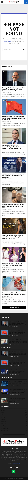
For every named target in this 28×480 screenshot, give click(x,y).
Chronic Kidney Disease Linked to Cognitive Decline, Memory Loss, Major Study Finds (14, 294)
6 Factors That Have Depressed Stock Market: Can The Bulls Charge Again (17, 400)
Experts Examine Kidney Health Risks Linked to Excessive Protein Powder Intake (13, 206)
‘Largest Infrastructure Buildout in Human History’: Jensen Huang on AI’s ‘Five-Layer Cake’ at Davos (18, 391)
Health (4, 188)
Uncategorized (4, 430)
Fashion (2, 415)
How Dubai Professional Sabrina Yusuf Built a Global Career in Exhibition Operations (13, 175)
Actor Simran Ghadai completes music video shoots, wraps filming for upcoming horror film (13, 236)
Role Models (3, 423)
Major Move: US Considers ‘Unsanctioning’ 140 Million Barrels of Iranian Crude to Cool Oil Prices (13, 146)
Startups (3, 419)
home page (7, 41)
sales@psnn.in (16, 463)
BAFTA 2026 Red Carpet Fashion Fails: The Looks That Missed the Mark (13, 264)
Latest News (7, 67)
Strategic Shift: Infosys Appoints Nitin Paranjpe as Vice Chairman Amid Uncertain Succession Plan (13, 89)
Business (5, 71)
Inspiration (3, 421)
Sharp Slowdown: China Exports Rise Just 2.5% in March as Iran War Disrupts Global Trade (13, 118)
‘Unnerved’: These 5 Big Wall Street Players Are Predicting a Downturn (18, 382)
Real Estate (3, 426)
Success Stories (4, 428)
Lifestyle (4, 219)
